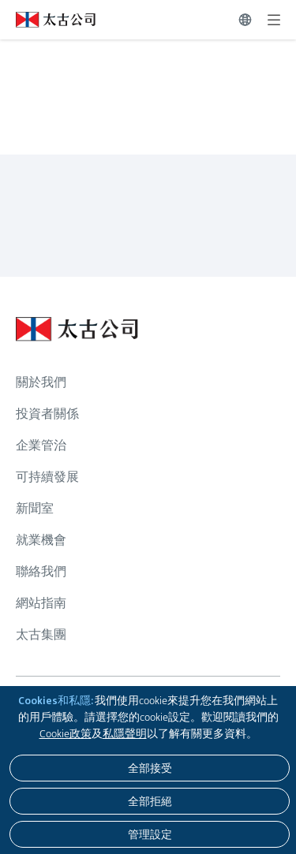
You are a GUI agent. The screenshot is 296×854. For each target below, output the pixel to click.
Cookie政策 (65, 733)
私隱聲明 (125, 733)
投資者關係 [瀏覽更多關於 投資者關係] (47, 413)
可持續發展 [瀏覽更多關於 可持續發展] (47, 476)
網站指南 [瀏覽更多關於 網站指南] (41, 602)
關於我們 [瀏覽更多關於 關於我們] (41, 382)
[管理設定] (149, 834)
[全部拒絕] (149, 801)
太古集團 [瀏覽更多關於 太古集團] (41, 634)
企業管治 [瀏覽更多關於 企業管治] (41, 445)
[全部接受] (149, 768)
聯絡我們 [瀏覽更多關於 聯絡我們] (41, 571)
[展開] (274, 19)
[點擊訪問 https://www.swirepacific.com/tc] (48, 20)
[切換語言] (245, 19)
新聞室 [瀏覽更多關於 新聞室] (35, 508)
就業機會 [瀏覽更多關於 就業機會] (41, 539)
